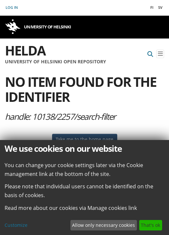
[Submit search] (150, 54)
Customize (16, 225)
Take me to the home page (84, 139)
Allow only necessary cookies (103, 225)
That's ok (150, 225)
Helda (25, 50)
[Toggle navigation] (160, 54)
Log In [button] (12, 7)
